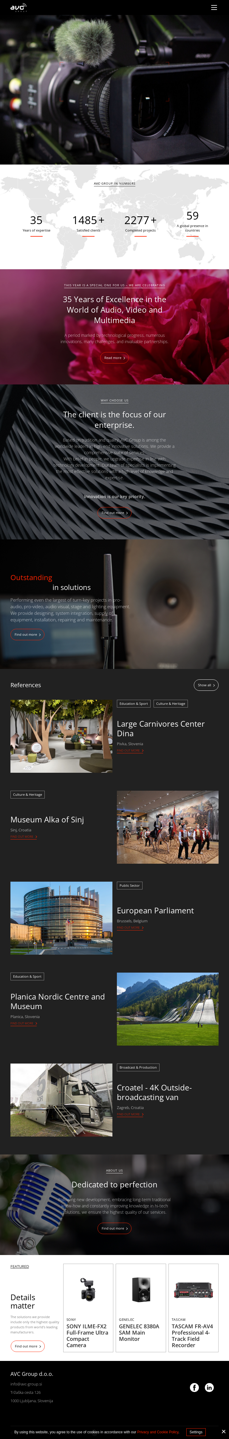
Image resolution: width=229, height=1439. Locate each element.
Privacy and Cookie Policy (157, 1432)
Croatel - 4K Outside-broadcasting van (154, 1092)
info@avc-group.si (26, 1384)
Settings (196, 1432)
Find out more (113, 512)
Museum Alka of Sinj (47, 819)
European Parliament (155, 910)
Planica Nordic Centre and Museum (57, 1001)
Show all (204, 685)
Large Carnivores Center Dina (161, 728)
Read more (112, 357)
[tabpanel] (114, 90)
